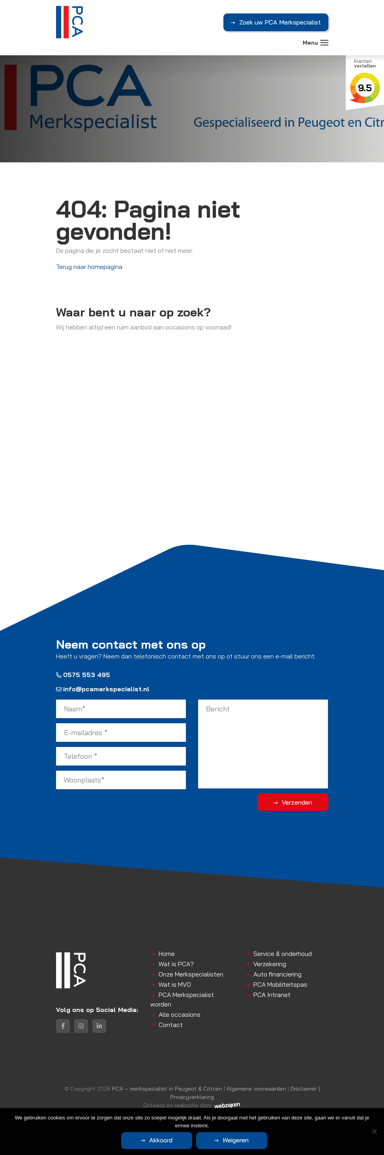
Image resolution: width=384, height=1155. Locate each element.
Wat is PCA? (176, 964)
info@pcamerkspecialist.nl (103, 689)
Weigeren (236, 1140)
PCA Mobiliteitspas (280, 984)
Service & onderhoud (282, 953)
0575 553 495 (83, 675)
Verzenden (297, 802)
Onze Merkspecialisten (191, 974)
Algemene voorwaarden (256, 1088)
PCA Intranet (271, 995)
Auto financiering (277, 974)
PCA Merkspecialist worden (182, 999)
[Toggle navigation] (324, 42)
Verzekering (269, 964)
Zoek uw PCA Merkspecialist (280, 22)
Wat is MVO (175, 984)
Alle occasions (179, 1014)
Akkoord (160, 1140)
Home (167, 953)
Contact (171, 1025)
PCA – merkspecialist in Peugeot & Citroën (167, 1088)
